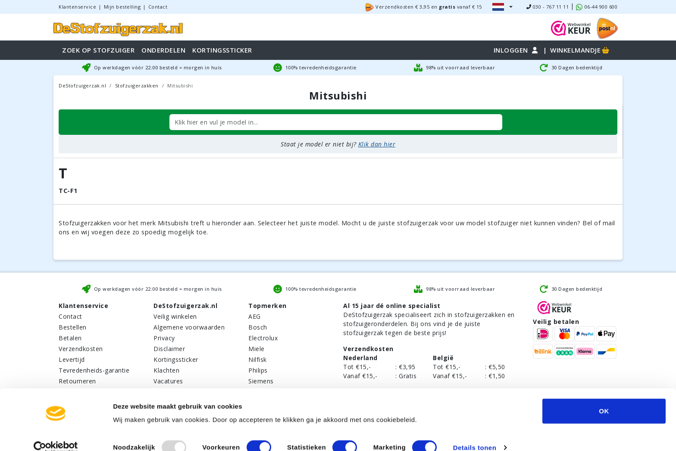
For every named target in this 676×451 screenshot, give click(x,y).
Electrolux (263, 338)
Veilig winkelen (175, 316)
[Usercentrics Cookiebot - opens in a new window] (56, 434)
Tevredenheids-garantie (94, 370)
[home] (118, 28)
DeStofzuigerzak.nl (82, 85)
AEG (254, 316)
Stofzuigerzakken (137, 85)
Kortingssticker (175, 359)
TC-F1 (68, 191)
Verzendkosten (81, 349)
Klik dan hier (377, 144)
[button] (502, 7)
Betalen (70, 338)
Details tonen (475, 434)
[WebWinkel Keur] (571, 27)
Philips (258, 370)
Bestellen (73, 327)
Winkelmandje (580, 50)
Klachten (166, 370)
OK (604, 397)
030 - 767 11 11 (547, 6)
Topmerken (267, 306)
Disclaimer (169, 349)
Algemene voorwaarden (189, 327)
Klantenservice (77, 6)
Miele (256, 349)
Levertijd (72, 359)
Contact (158, 6)
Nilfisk (257, 359)
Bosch (257, 327)
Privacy (164, 338)
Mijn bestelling (122, 6)
